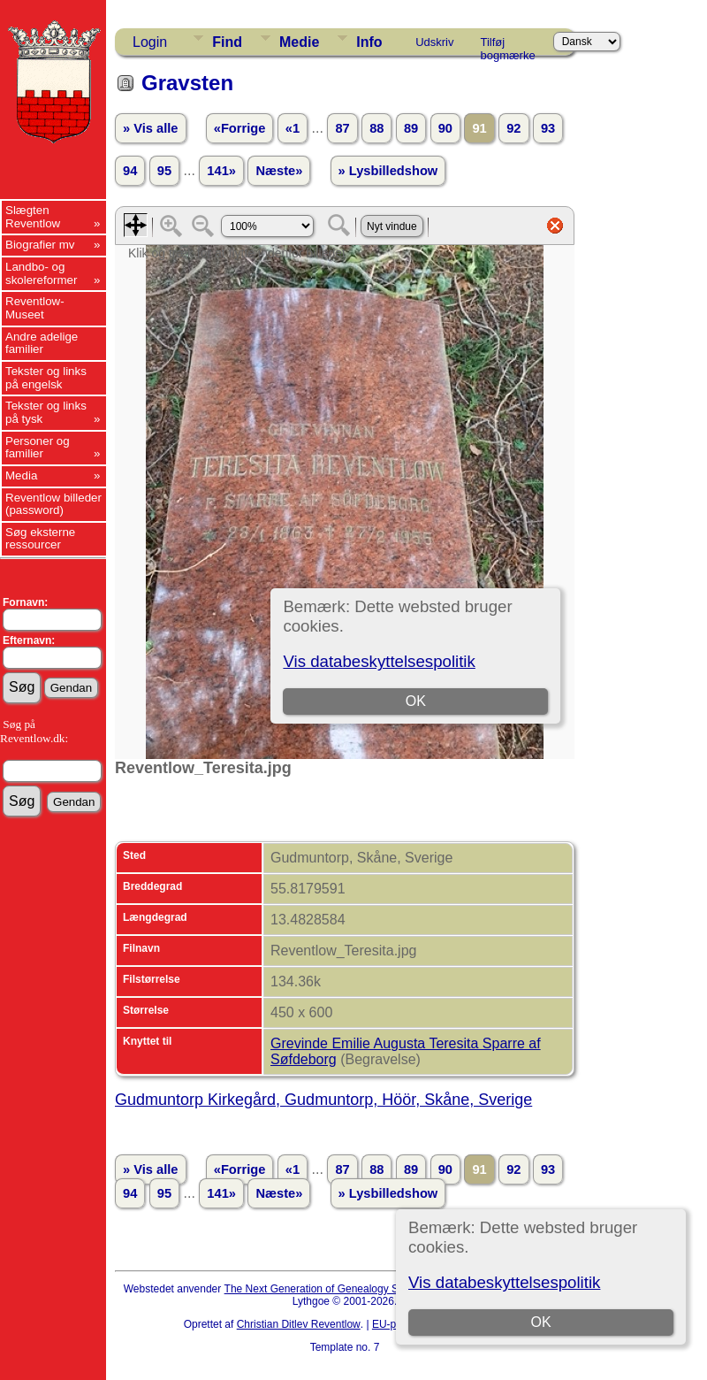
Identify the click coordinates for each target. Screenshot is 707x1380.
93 (548, 128)
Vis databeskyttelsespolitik (504, 1282)
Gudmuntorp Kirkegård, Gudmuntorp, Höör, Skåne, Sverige (323, 1099)
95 (164, 171)
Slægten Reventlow (32, 216)
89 (411, 128)
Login (150, 42)
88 (376, 128)
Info (369, 42)
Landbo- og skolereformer (41, 273)
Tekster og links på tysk (46, 412)
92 (513, 128)
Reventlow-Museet (35, 308)
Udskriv (434, 42)
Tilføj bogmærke (508, 45)
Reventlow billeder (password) (53, 504)
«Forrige (240, 128)
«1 (292, 128)
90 (445, 128)
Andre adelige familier (41, 343)
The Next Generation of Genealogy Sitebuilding (335, 1289)
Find (227, 42)
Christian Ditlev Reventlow (299, 1324)
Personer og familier (37, 447)
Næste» (278, 171)
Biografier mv (40, 244)
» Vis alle (150, 128)
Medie (299, 42)
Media (21, 475)
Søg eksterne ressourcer (40, 538)
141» (221, 171)
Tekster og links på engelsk (46, 377)
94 (130, 171)
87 (342, 128)
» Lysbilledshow (388, 171)
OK (540, 1322)
